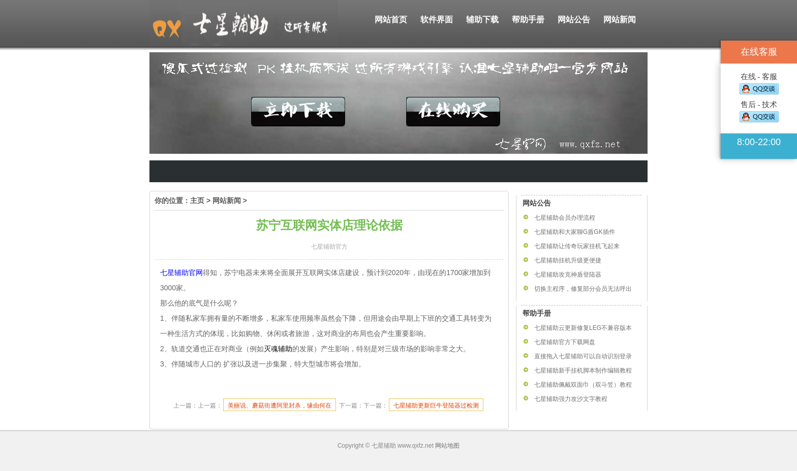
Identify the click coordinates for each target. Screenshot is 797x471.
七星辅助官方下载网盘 (564, 342)
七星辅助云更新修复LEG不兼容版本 (583, 327)
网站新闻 (619, 19)
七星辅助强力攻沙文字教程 (570, 398)
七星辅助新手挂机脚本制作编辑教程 (583, 370)
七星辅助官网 (181, 272)
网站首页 (391, 19)
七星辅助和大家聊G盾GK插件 (574, 232)
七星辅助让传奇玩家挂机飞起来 (577, 246)
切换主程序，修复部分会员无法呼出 (583, 288)
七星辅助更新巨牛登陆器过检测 (436, 405)
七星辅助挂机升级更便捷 (567, 260)
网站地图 (447, 445)
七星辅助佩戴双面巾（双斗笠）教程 (583, 384)
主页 (197, 200)
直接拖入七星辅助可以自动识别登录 (583, 356)
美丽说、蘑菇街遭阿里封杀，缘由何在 (279, 405)
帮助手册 (528, 19)
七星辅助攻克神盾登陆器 (567, 274)
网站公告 (574, 19)
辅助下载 (482, 19)
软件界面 (436, 19)
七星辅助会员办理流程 (564, 217)
